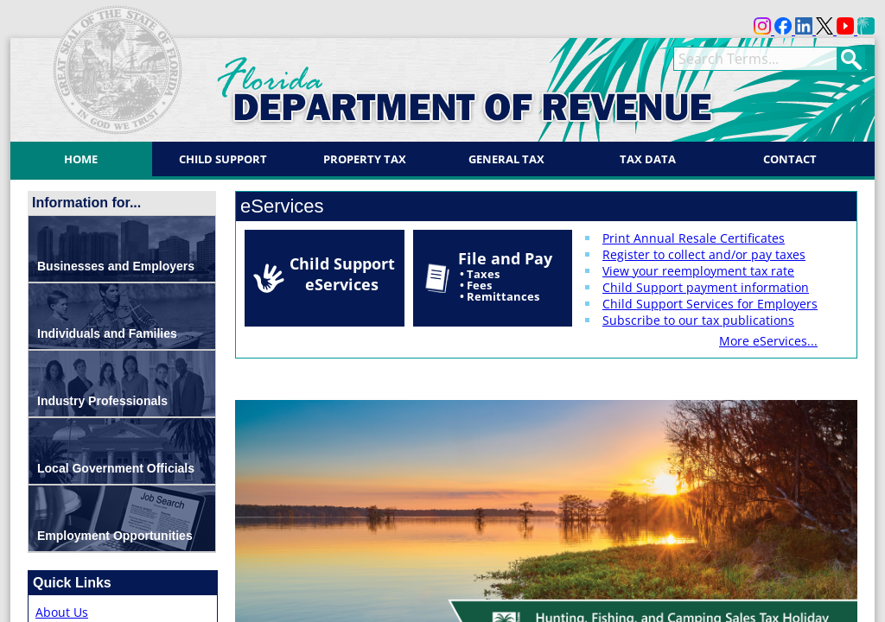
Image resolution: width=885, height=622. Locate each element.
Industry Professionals (102, 401)
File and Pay (505, 276)
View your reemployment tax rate (698, 271)
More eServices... (768, 341)
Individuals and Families (107, 333)
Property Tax (364, 159)
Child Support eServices (342, 274)
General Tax (506, 159)
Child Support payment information (705, 287)
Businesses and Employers (115, 266)
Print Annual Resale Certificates (693, 238)
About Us (61, 612)
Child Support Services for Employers (710, 303)
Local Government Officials (115, 468)
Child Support (223, 159)
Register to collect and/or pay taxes (703, 254)
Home (81, 159)
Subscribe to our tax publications (698, 320)
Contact (790, 159)
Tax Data (648, 159)
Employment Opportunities (115, 536)
